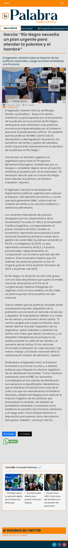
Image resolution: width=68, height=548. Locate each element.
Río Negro (28, 104)
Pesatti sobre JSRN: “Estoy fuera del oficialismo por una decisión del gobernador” (52, 499)
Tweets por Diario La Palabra (14, 535)
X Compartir (25, 434)
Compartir (9, 434)
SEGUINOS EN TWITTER (22, 530)
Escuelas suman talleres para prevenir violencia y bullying (33, 498)
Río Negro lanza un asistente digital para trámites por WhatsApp (13, 498)
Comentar (11, 107)
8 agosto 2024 (11, 104)
